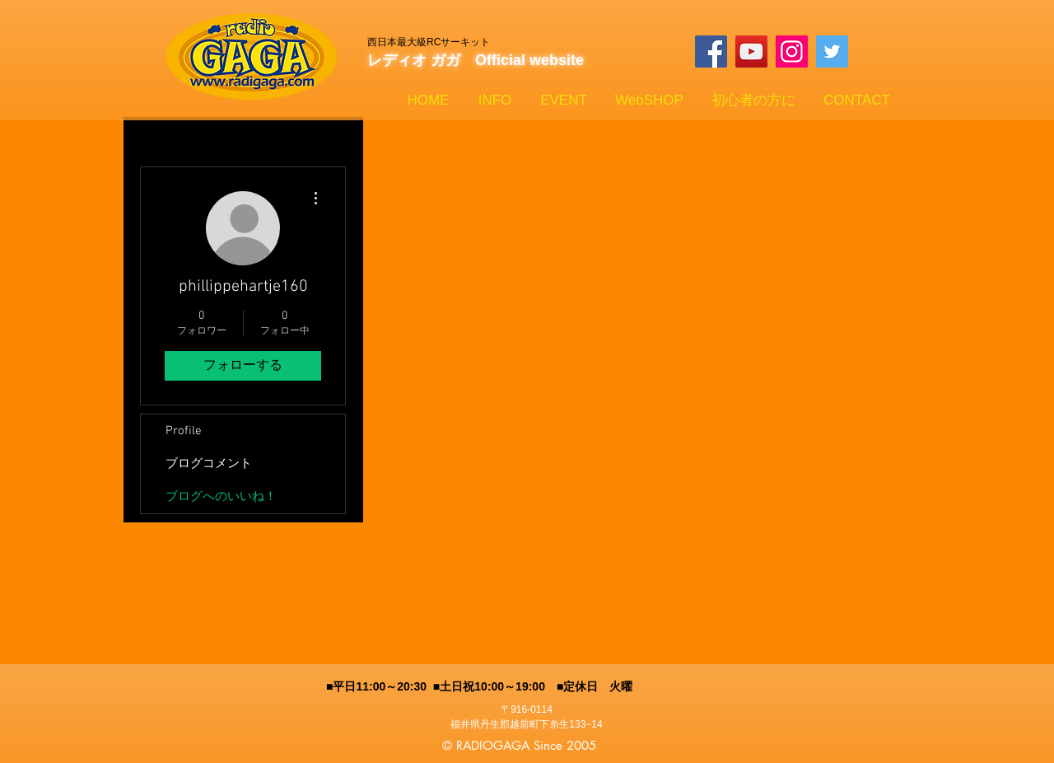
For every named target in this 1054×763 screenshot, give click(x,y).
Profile (184, 431)
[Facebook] (711, 51)
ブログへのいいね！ (221, 496)
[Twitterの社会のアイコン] (832, 51)
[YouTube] (751, 51)
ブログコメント (209, 463)
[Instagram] (792, 51)
